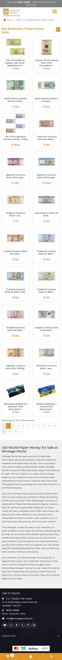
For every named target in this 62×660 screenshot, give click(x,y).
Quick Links (9, 635)
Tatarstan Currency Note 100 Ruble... (46, 137)
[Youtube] (4, 625)
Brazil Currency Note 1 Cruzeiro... (46, 99)
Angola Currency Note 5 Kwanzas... (46, 328)
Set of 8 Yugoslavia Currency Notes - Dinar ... (16, 139)
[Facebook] (16, 625)
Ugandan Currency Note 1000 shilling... (15, 366)
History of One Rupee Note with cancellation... (46, 62)
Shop (18, 20)
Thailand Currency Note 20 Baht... (46, 290)
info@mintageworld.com (20, 618)
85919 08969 (12, 610)
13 (9, 431)
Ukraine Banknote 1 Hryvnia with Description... (47, 406)
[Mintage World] (11, 12)
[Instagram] (10, 625)
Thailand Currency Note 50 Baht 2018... (15, 290)
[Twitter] (22, 625)
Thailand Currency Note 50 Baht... (46, 252)
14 (15, 431)
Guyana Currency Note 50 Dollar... (15, 252)
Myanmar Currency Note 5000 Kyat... (15, 176)
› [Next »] (20, 431)
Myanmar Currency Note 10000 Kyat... (46, 176)
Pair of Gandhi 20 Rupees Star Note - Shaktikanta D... (15, 62)
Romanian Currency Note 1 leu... (46, 366)
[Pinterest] (28, 625)
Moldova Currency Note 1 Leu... (15, 214)
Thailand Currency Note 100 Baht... (15, 328)
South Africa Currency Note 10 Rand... (15, 99)
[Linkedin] (34, 625)
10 (54, 425)
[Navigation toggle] (54, 12)
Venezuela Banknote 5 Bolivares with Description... (15, 406)
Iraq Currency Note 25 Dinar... (46, 214)
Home (8, 20)
